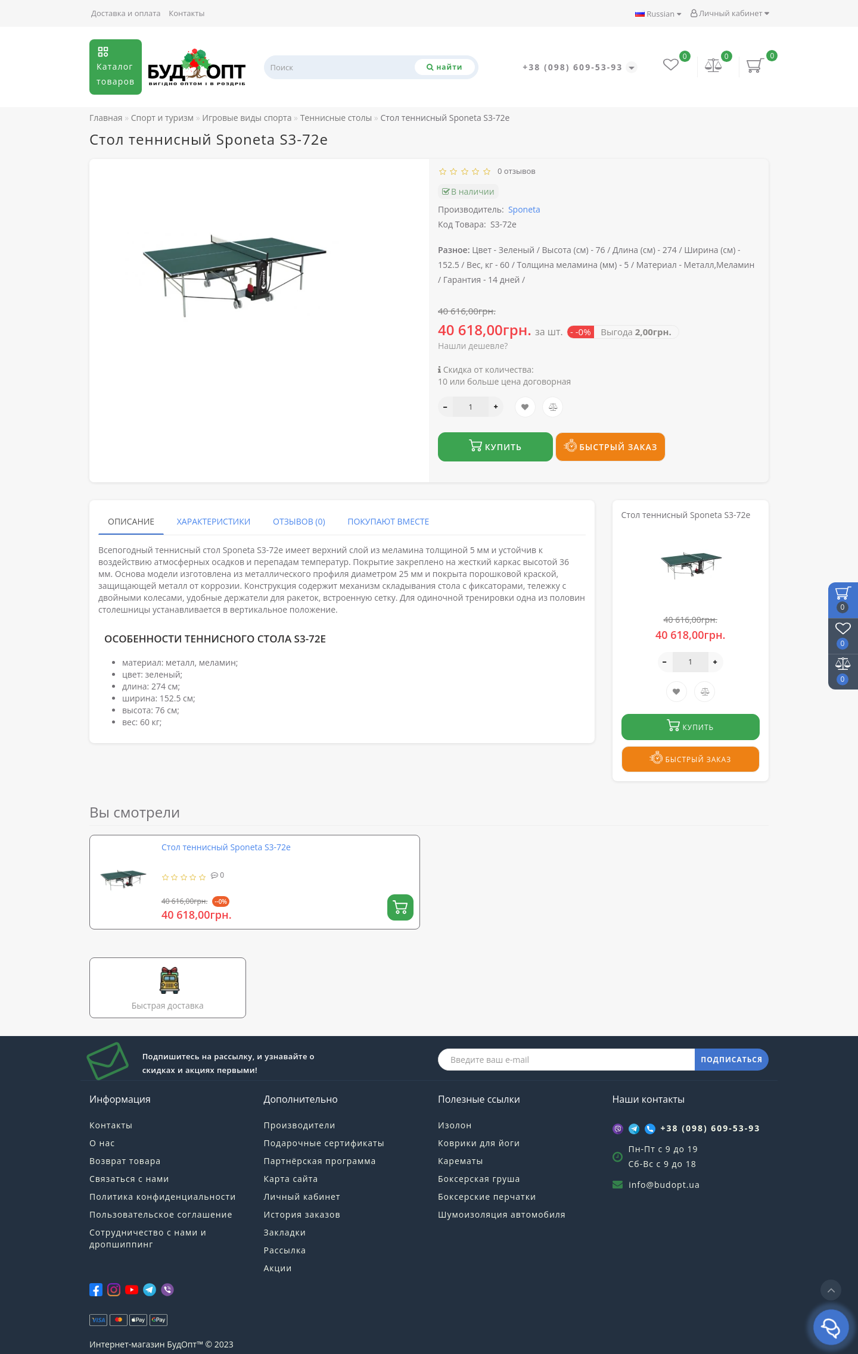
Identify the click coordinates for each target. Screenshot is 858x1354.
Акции (278, 1268)
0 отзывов (514, 171)
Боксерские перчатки (487, 1196)
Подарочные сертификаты (324, 1143)
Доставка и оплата (126, 13)
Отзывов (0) (299, 521)
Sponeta (524, 209)
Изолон (455, 1125)
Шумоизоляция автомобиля (502, 1214)
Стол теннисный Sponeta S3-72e (226, 847)
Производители (300, 1125)
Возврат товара (125, 1160)
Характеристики (214, 521)
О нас (102, 1143)
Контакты (186, 13)
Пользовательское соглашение (160, 1214)
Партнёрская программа (320, 1160)
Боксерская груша (479, 1178)
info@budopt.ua (664, 1184)
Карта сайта (291, 1178)
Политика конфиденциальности (162, 1196)
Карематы (460, 1160)
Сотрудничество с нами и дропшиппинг (148, 1238)
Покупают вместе (388, 521)
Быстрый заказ (611, 446)
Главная (106, 117)
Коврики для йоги (479, 1143)
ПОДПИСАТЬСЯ (732, 1060)
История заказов (302, 1214)
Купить (495, 446)
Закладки (285, 1232)
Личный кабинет (730, 13)
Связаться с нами (129, 1178)
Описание (131, 521)
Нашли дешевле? (473, 345)
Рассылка (285, 1250)
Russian (658, 13)
